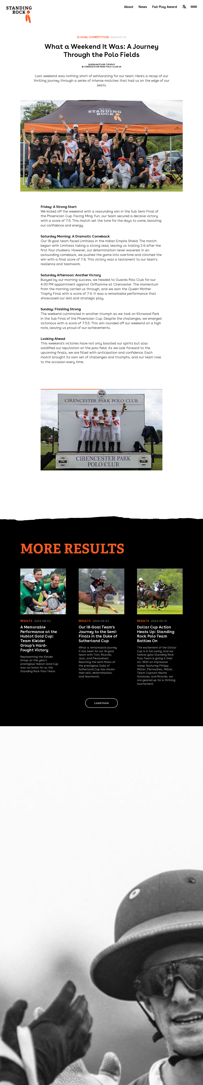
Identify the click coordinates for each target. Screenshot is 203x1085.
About (128, 7)
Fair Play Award (164, 7)
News (142, 7)
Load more (101, 703)
